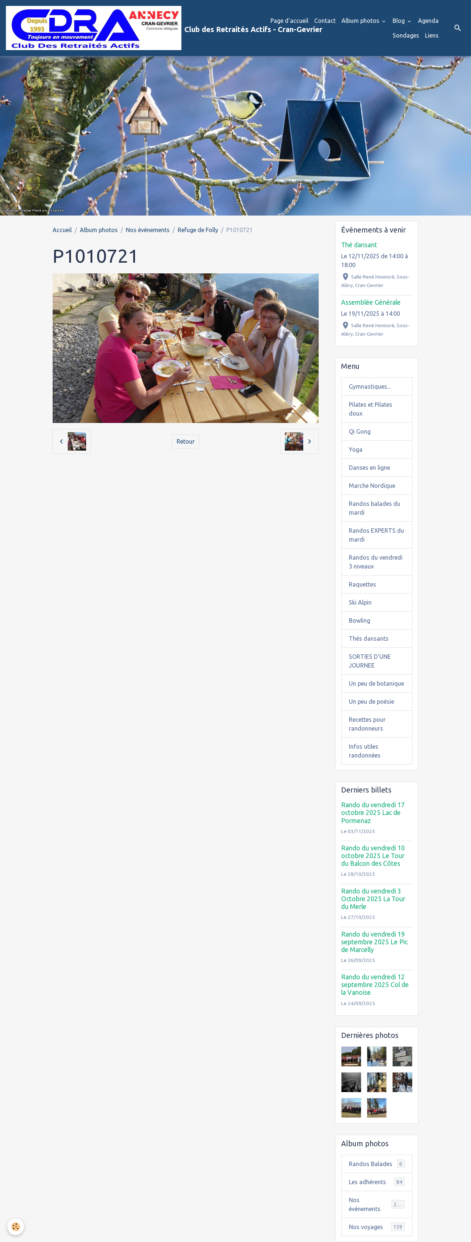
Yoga (355, 449)
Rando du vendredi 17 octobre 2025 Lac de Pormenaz (373, 812)
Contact (325, 20)
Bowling (359, 620)
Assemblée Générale (371, 302)
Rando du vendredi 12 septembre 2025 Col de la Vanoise (375, 984)
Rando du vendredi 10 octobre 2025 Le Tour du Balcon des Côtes (373, 855)
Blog (399, 20)
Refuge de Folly (198, 230)
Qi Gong (360, 431)
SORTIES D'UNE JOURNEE (370, 661)
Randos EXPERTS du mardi (376, 535)
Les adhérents (377, 1182)
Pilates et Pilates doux (370, 409)
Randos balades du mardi (374, 508)
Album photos (361, 20)
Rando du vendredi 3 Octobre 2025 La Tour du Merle (373, 899)
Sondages (406, 35)
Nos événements (148, 230)
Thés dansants (369, 638)
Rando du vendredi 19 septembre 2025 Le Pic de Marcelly (374, 942)
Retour (186, 441)
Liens (432, 35)
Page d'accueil (289, 20)
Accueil (62, 230)
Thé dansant (359, 244)
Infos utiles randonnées (364, 751)
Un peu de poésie (371, 701)
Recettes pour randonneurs (367, 724)
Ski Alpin (360, 602)
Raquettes (362, 584)
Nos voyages (377, 1226)
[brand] (132, 28)
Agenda (428, 20)
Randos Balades (377, 1163)
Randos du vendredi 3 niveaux (376, 562)
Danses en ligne (369, 467)
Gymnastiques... (369, 386)
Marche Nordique (372, 485)
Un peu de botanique (376, 683)
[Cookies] (15, 1226)
